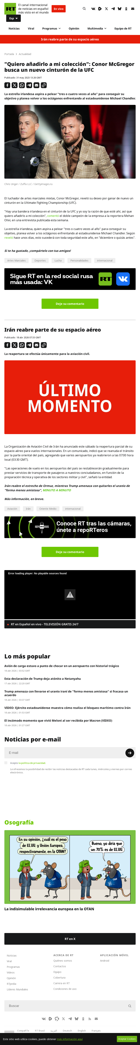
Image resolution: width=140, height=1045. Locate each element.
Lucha (58, 260)
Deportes (40, 260)
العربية (53, 1030)
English (82, 1030)
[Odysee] (57, 1019)
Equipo (57, 972)
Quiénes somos (62, 961)
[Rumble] (100, 9)
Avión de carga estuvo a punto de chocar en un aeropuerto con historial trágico (61, 666)
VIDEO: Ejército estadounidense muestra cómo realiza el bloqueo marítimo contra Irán (67, 708)
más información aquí (70, 1039)
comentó (53, 216)
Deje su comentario (70, 304)
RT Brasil (40, 1030)
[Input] (70, 752)
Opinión (74, 28)
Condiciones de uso (65, 989)
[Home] (10, 9)
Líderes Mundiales (17, 989)
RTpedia (11, 984)
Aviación (12, 509)
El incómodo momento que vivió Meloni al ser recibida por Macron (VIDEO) (58, 721)
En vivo (58, 9)
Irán (28, 509)
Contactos (59, 966)
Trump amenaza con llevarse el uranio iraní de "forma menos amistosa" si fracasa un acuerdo (66, 693)
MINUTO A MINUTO (57, 490)
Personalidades (79, 260)
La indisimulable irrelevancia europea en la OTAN (49, 908)
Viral (31, 28)
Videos (11, 972)
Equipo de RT (123, 28)
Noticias (14, 28)
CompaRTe (23, 1030)
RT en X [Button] (70, 939)
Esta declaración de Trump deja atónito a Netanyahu (42, 679)
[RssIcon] (90, 1019)
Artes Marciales (16, 260)
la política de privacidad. (32, 763)
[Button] (84, 8)
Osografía (19, 822)
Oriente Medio (48, 509)
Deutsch (67, 1030)
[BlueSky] (119, 9)
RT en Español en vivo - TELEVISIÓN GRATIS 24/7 (44, 624)
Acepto (28, 763)
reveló (8, 237)
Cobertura (59, 977)
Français (96, 1030)
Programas (51, 28)
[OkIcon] (126, 9)
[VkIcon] (93, 9)
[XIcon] (106, 9)
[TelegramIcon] (113, 9)
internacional (104, 260)
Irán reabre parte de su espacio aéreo (70, 39)
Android (104, 961)
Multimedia (97, 28)
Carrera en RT (61, 983)
